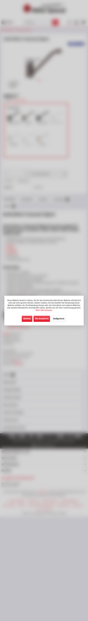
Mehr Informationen (44, 310)
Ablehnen (27, 318)
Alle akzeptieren (42, 318)
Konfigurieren (58, 318)
